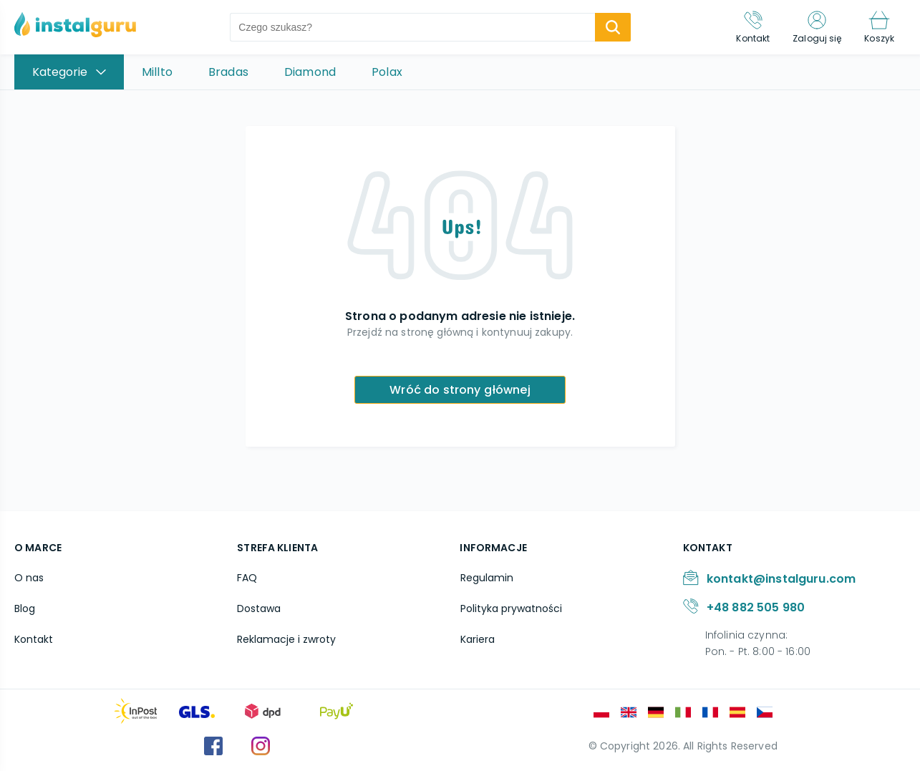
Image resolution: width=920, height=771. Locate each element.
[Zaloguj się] (817, 27)
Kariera (477, 639)
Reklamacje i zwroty (286, 639)
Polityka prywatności (510, 608)
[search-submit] (613, 27)
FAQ (247, 578)
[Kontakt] (753, 27)
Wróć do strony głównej (460, 390)
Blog (24, 608)
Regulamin (486, 578)
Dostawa (259, 608)
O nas (29, 578)
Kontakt (33, 639)
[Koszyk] (879, 27)
